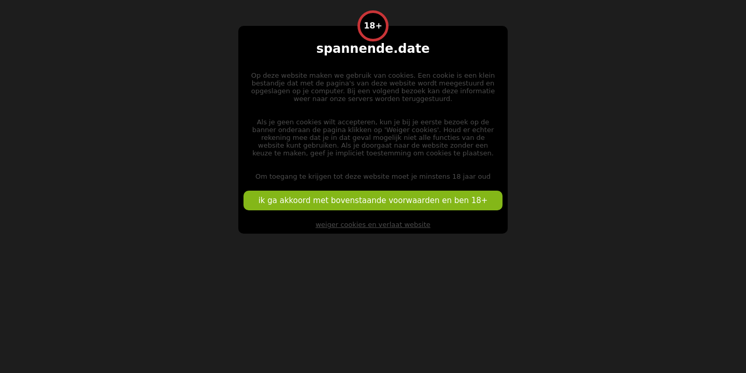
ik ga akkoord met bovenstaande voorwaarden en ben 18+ (373, 200)
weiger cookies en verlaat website (373, 224)
